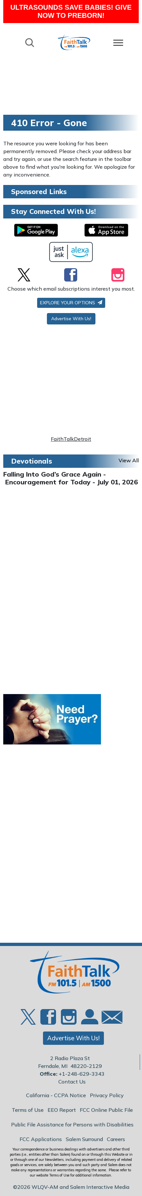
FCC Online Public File (106, 1110)
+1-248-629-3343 (82, 1074)
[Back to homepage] (74, 42)
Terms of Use (28, 1110)
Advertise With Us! (71, 319)
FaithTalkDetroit (71, 439)
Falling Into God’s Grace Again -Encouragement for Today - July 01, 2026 (70, 478)
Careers (116, 1139)
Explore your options (71, 303)
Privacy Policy (107, 1095)
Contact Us (72, 1081)
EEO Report (62, 1110)
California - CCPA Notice (56, 1095)
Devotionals (31, 461)
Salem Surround (84, 1139)
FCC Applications (41, 1139)
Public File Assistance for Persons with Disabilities (72, 1124)
